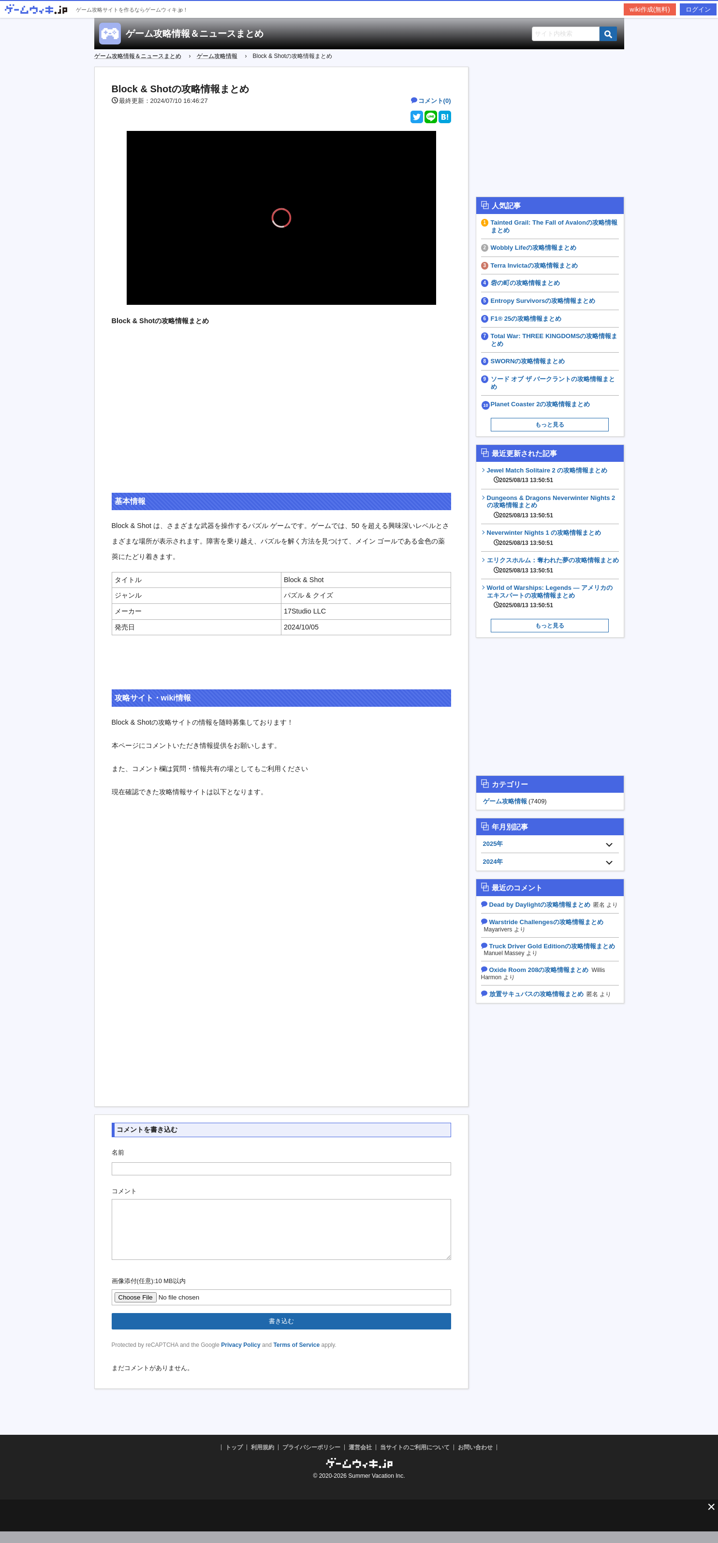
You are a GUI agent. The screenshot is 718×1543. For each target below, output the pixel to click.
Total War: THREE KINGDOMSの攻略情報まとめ (554, 339)
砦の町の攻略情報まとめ (525, 282)
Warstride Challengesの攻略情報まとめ (546, 922)
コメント (124, 1191)
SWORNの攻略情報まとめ (528, 361)
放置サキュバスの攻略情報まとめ (536, 994)
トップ (234, 1459)
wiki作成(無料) (650, 9)
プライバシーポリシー (311, 1459)
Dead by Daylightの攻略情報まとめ (539, 904)
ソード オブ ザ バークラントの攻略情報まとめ (553, 382)
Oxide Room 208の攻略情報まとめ (539, 969)
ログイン (698, 9)
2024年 (493, 861)
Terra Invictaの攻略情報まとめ (534, 265)
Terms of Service (296, 1356)
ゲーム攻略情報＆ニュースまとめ (195, 34)
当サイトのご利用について (415, 1459)
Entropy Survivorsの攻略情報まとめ (543, 300)
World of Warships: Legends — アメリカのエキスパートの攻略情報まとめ (553, 596)
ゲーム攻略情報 (505, 801)
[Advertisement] (281, 417)
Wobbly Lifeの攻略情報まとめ (533, 247)
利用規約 (262, 1459)
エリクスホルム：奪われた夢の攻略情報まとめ (553, 565)
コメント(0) (434, 100)
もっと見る (549, 424)
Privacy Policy (240, 1356)
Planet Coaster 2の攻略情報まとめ (540, 404)
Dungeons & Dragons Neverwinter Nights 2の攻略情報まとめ (553, 506)
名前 (118, 1152)
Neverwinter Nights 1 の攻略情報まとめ (544, 537)
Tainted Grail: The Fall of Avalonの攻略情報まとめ (554, 226)
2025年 (493, 843)
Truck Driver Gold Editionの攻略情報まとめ (552, 946)
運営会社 (360, 1459)
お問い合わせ (475, 1459)
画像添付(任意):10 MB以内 (149, 1292)
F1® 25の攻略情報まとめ (526, 318)
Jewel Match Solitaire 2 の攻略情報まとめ (547, 475)
